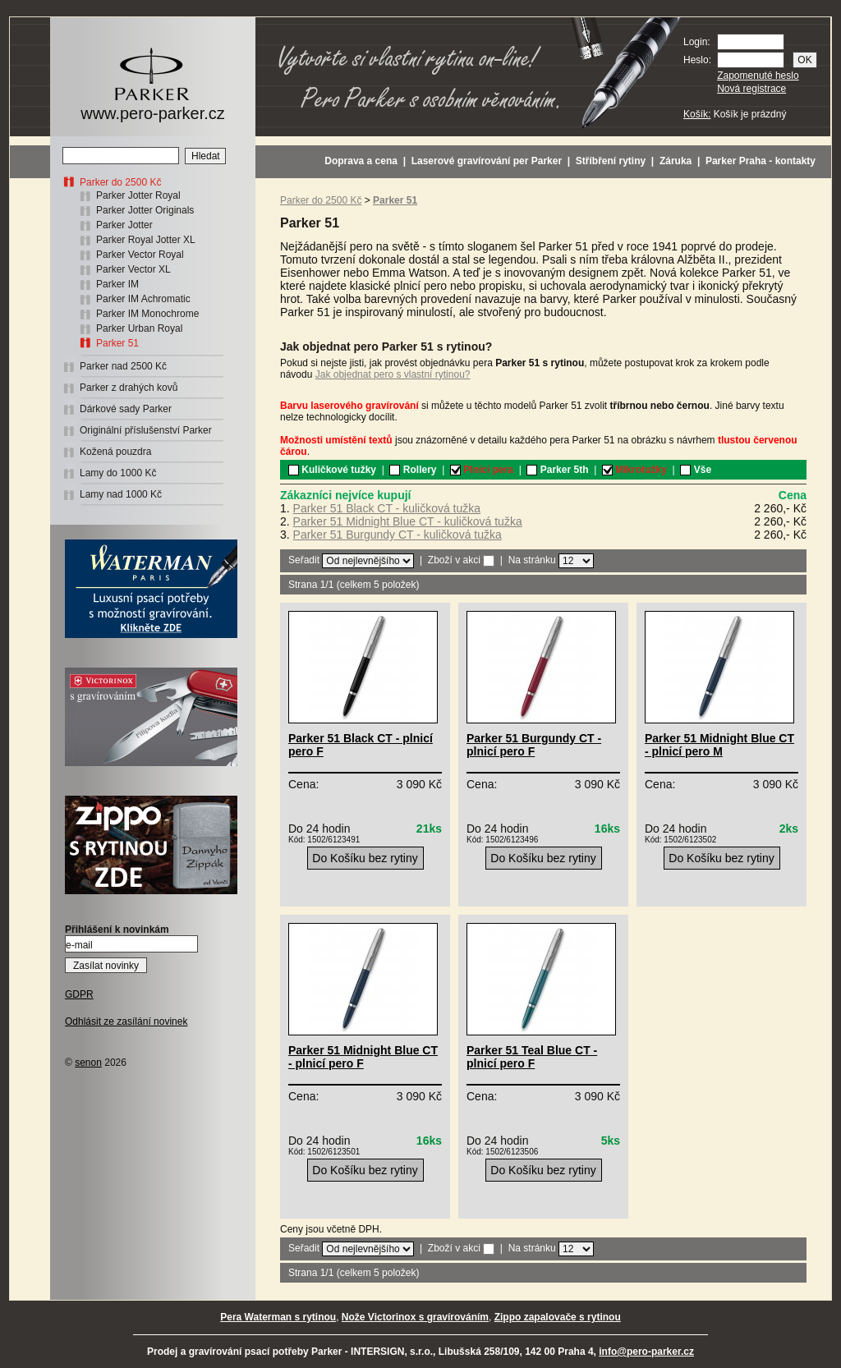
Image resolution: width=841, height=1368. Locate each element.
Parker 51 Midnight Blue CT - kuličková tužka (407, 521)
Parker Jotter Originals (145, 210)
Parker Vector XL (133, 269)
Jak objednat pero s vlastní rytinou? (393, 374)
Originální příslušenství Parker (146, 430)
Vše (695, 469)
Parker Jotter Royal (138, 195)
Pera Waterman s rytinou (278, 1317)
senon (88, 1062)
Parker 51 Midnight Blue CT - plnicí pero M (719, 745)
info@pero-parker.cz (646, 1351)
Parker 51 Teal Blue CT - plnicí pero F (531, 1057)
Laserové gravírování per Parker (486, 161)
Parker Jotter (124, 225)
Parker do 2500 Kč (120, 182)
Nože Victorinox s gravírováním (415, 1317)
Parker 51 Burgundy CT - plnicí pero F (533, 745)
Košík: (696, 114)
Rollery (412, 469)
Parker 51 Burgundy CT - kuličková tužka (397, 534)
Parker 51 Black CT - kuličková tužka (387, 508)
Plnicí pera (481, 469)
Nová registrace (751, 88)
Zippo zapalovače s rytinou (557, 1317)
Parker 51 (117, 343)
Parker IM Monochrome (147, 313)
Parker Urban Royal (139, 328)
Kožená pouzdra (115, 451)
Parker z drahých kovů (128, 387)
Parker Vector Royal (140, 254)
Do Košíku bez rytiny (364, 858)
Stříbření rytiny (611, 161)
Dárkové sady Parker (126, 409)
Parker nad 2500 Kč (123, 366)
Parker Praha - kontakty (760, 161)
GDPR (79, 994)
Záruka (675, 161)
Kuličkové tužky (332, 469)
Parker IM (117, 284)
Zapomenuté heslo (757, 75)
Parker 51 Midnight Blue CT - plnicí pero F (363, 1057)
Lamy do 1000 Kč (118, 473)
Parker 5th (557, 469)
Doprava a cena (361, 161)
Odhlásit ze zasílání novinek (126, 1021)
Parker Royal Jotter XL (145, 240)
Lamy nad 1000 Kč (121, 494)
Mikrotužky (634, 469)
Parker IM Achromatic (143, 299)
